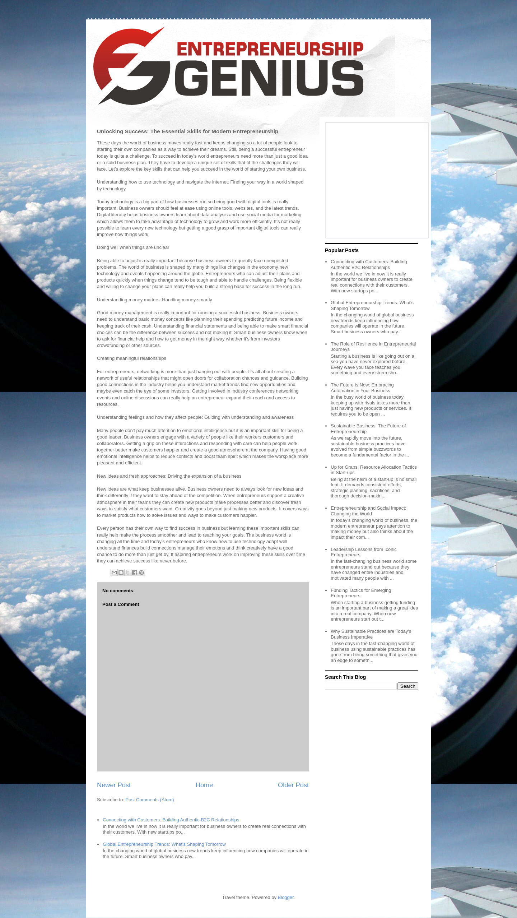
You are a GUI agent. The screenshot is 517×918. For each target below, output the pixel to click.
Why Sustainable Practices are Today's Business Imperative (371, 634)
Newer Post (114, 785)
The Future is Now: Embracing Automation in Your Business (362, 387)
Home (204, 785)
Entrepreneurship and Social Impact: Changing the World (368, 510)
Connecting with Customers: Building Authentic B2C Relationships (171, 819)
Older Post (293, 785)
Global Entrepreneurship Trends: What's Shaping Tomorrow (164, 844)
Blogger (286, 897)
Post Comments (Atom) (150, 799)
